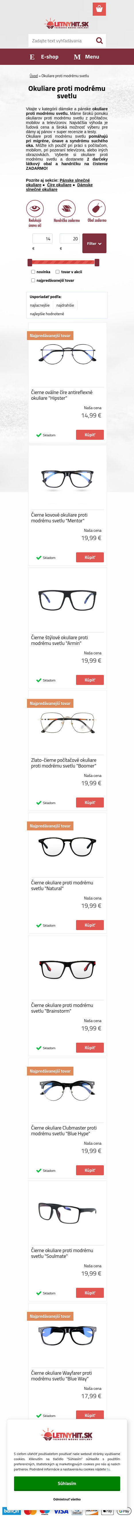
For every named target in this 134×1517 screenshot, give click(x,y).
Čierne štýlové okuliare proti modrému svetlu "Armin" (59, 640)
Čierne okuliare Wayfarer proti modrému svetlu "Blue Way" (61, 1376)
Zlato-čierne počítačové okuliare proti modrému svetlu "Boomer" (64, 763)
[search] (99, 40)
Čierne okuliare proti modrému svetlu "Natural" (62, 885)
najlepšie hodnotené (47, 314)
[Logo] (67, 24)
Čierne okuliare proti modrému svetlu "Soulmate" (62, 1253)
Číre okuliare (59, 185)
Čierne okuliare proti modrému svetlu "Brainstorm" (62, 1008)
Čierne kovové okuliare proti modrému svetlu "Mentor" (59, 517)
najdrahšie (65, 305)
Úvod (34, 76)
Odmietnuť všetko (67, 1499)
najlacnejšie (40, 305)
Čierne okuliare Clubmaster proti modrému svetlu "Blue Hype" (64, 1130)
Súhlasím (67, 1483)
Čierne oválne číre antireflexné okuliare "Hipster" (62, 395)
